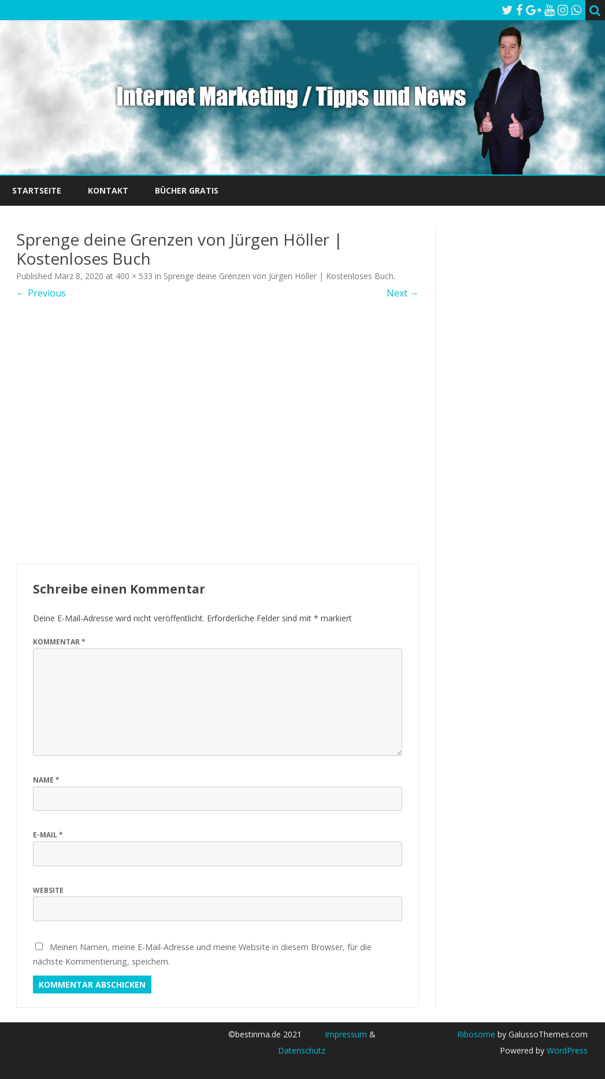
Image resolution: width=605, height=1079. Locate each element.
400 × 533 (134, 275)
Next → (403, 293)
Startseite (36, 190)
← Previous (41, 293)
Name (46, 780)
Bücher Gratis (186, 190)
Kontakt (108, 190)
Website (48, 890)
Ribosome (476, 1034)
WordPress (566, 1050)
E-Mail (48, 835)
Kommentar (59, 642)
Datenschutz (301, 1050)
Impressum (346, 1034)
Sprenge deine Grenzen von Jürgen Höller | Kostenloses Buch (279, 275)
